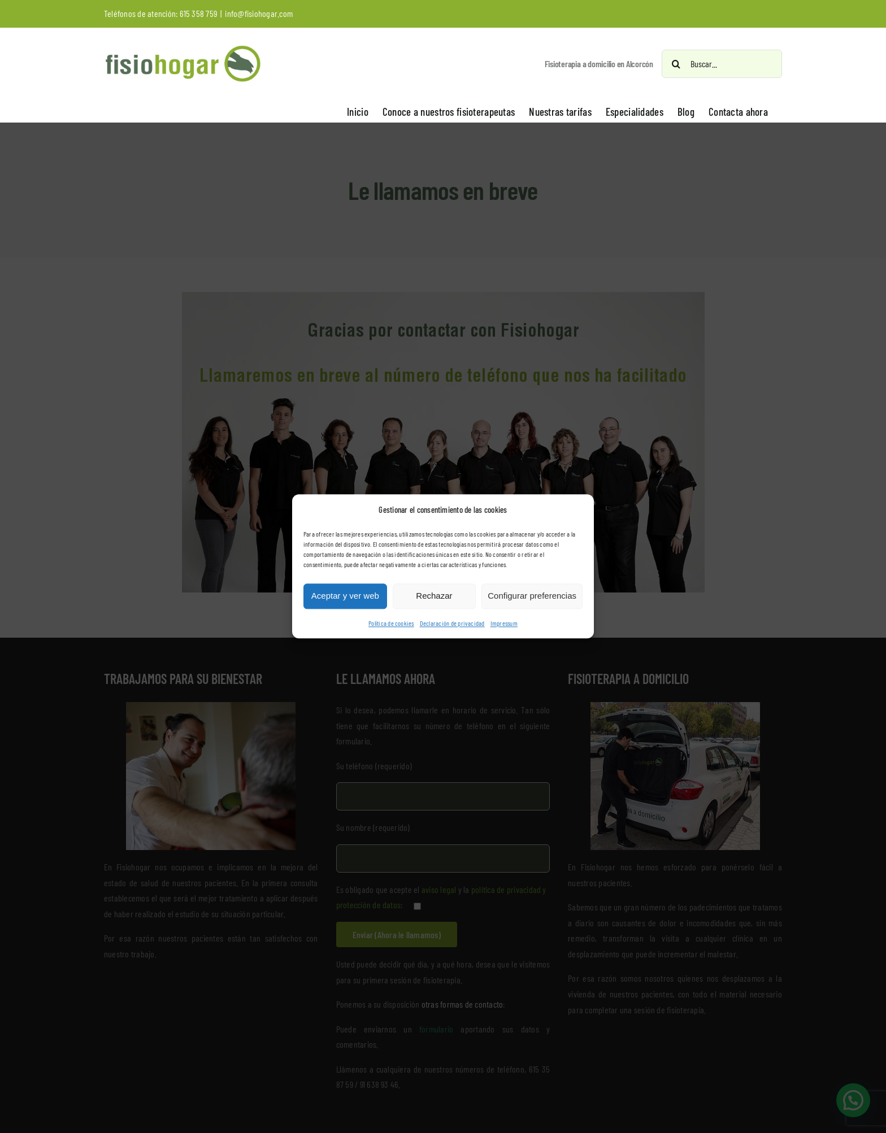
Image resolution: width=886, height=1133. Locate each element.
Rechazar (434, 596)
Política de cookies (391, 623)
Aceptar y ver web (345, 596)
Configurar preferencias (532, 596)
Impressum (504, 623)
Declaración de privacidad (452, 623)
